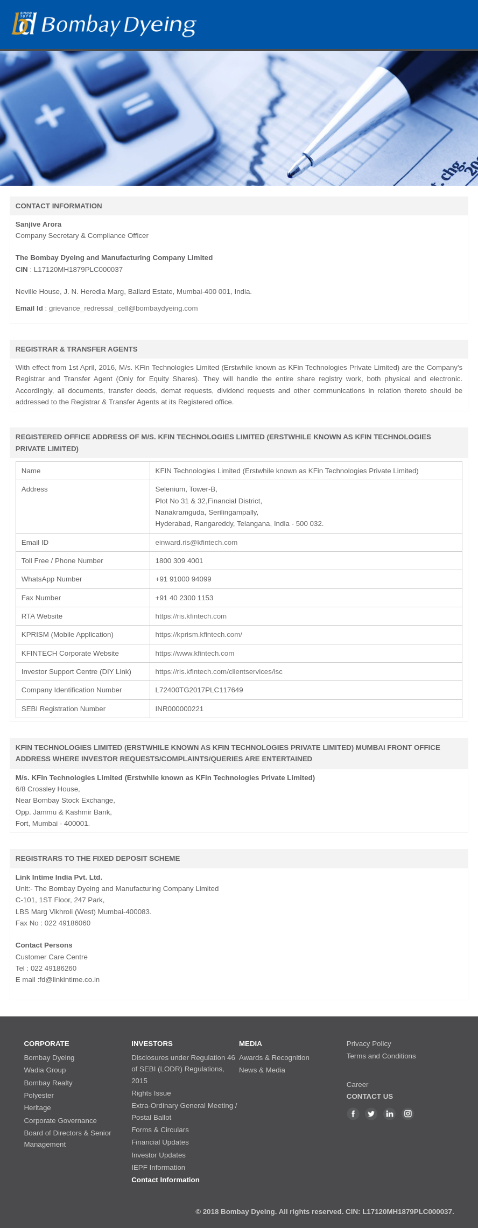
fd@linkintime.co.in (69, 980)
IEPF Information (158, 1167)
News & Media (262, 1070)
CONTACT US (370, 1096)
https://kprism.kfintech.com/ (199, 634)
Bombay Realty (48, 1083)
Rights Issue (151, 1093)
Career (358, 1084)
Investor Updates (158, 1155)
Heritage (37, 1108)
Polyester (39, 1095)
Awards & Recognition (274, 1058)
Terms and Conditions (381, 1056)
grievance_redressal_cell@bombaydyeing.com (123, 308)
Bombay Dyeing (49, 1058)
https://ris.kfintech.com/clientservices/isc (219, 672)
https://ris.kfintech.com (191, 616)
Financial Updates (160, 1142)
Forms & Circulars (160, 1130)
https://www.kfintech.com (195, 653)
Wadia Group (45, 1070)
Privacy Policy (369, 1044)
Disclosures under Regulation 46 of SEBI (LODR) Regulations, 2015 (183, 1069)
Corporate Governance (60, 1121)
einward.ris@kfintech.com (197, 542)
